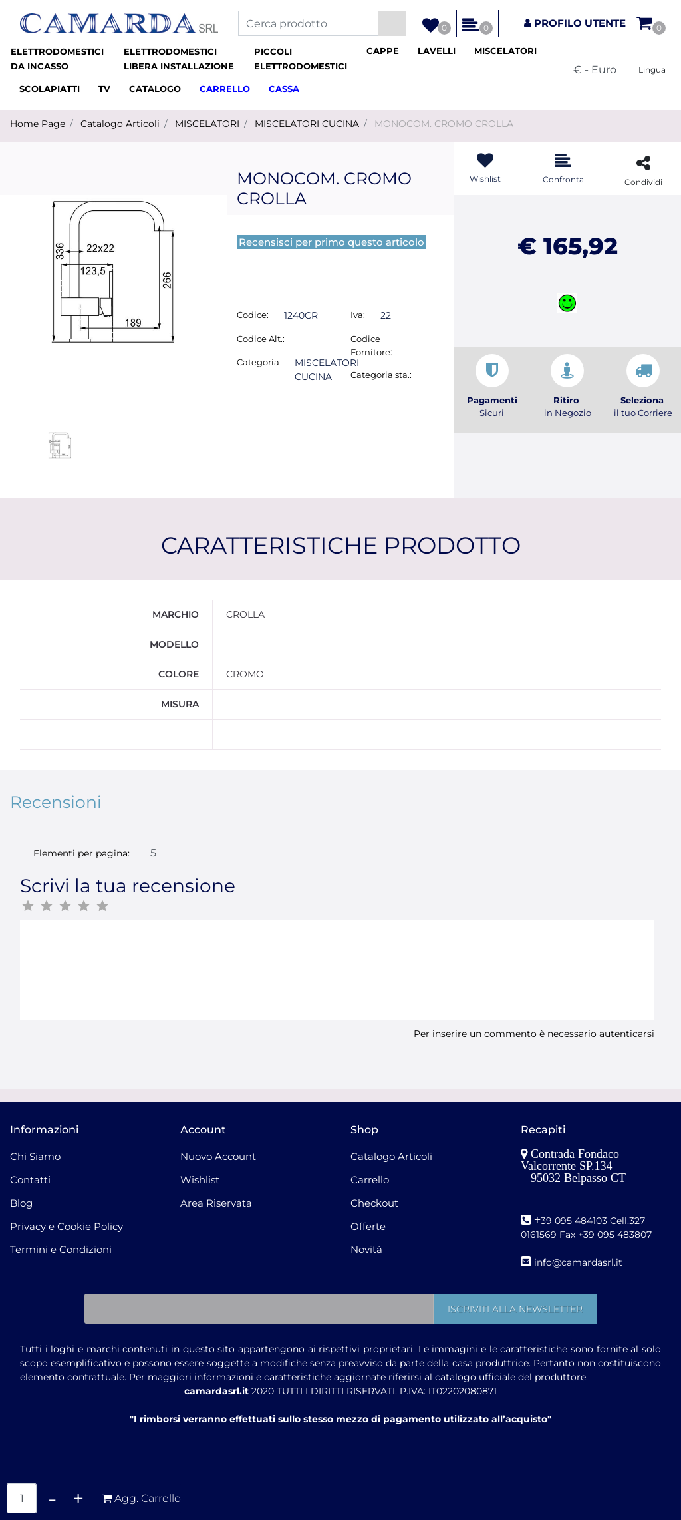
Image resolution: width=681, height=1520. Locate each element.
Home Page (37, 124)
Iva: (357, 314)
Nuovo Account (218, 1156)
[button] (392, 23)
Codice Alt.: (261, 338)
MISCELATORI (207, 124)
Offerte (368, 1226)
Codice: (253, 314)
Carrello (369, 1179)
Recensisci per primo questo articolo (331, 242)
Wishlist (199, 1179)
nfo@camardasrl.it (579, 1262)
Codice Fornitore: (371, 345)
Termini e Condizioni (61, 1249)
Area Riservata (216, 1203)
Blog (21, 1203)
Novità (366, 1249)
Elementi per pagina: (81, 853)
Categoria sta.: (381, 374)
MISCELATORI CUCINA (307, 124)
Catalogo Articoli (120, 124)
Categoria (258, 362)
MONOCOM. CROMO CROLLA (443, 124)
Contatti (30, 1179)
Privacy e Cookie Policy (66, 1226)
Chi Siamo (35, 1156)
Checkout (374, 1203)
